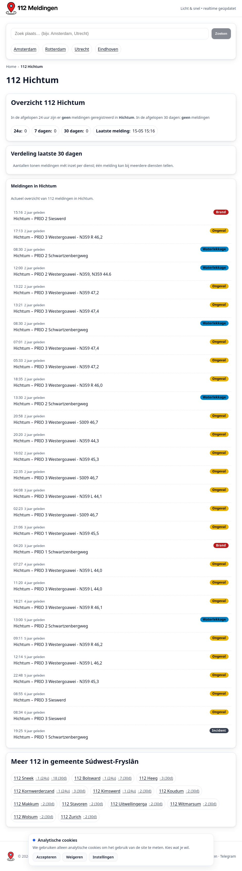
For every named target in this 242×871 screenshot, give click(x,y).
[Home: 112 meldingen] (31, 8)
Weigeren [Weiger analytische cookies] (74, 857)
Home (11, 66)
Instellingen (103, 857)
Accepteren (46, 857)
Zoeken (221, 33)
